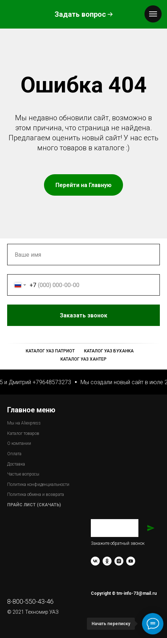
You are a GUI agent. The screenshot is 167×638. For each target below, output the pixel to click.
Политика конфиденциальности (38, 484)
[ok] (107, 561)
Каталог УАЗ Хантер (83, 359)
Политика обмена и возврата (35, 494)
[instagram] (118, 561)
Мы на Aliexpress (24, 423)
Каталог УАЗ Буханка (109, 350)
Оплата (14, 453)
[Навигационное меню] (153, 13)
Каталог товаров (23, 433)
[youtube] (130, 561)
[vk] (95, 561)
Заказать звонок (110, 315)
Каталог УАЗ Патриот (50, 350)
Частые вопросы (23, 474)
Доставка (16, 464)
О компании (19, 443)
